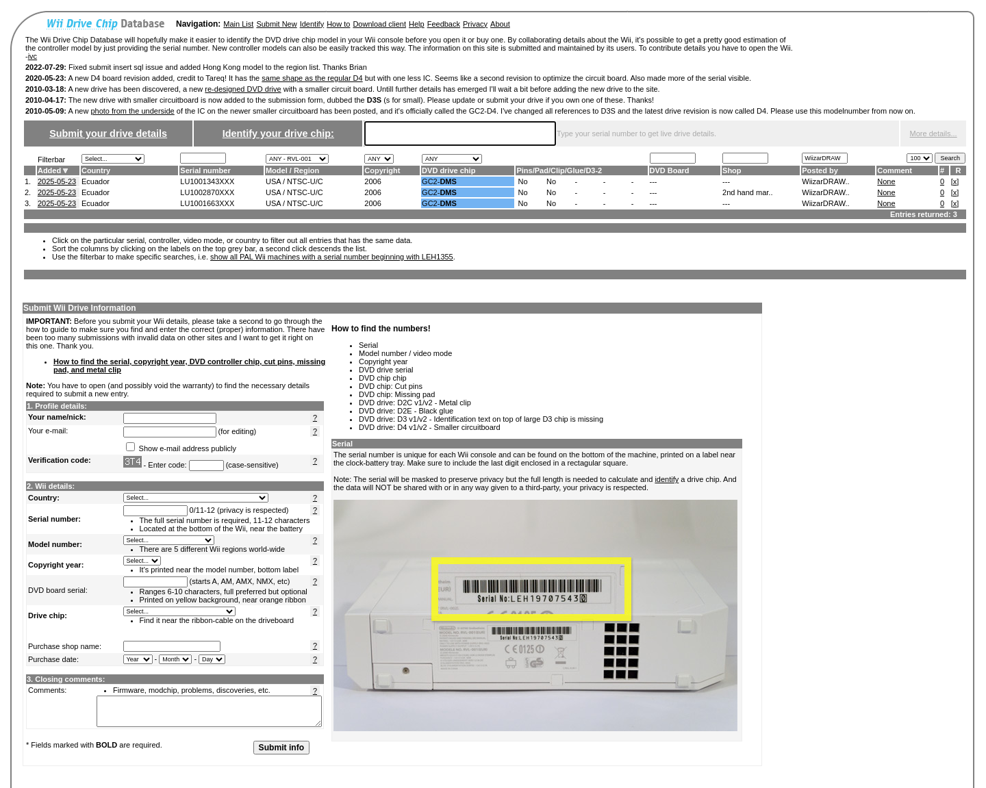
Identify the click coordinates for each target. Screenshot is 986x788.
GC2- (439, 181)
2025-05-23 (57, 181)
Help (417, 24)
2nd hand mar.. (747, 192)
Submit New (276, 24)
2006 (372, 181)
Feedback (443, 24)
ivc (32, 56)
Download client (379, 24)
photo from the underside (132, 111)
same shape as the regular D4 (312, 78)
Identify (312, 24)
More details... (933, 133)
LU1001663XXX (207, 203)
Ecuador (95, 181)
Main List (238, 24)
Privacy (475, 24)
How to (338, 24)
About (500, 24)
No (522, 181)
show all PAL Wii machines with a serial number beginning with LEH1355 (331, 257)
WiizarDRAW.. (825, 181)
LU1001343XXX (207, 181)
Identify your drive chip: (278, 133)
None (886, 181)
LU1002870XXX (207, 192)
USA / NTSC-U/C (294, 181)
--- (653, 181)
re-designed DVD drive (243, 89)
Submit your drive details (108, 133)
